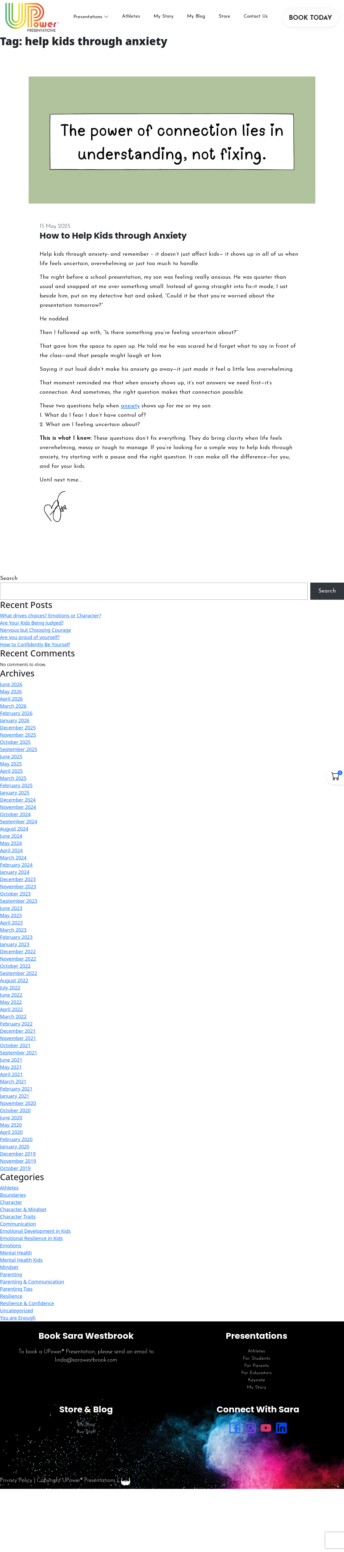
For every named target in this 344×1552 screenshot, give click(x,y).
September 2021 (18, 1052)
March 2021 (13, 1081)
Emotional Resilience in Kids (31, 1238)
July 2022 (10, 987)
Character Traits (18, 1216)
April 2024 (11, 850)
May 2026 (11, 691)
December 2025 (18, 727)
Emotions (10, 1245)
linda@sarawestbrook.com (86, 1360)
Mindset (9, 1267)
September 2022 (18, 973)
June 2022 (11, 995)
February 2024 (16, 865)
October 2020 (15, 1110)
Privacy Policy (16, 1480)
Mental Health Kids (21, 1260)
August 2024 (14, 828)
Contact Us (256, 16)
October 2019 (15, 1168)
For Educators (256, 1372)
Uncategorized (16, 1310)
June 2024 (11, 836)
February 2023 (16, 937)
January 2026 (14, 720)
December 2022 (18, 951)
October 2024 (15, 814)
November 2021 (18, 1038)
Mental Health (16, 1252)
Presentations (87, 17)
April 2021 (11, 1074)
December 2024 (18, 800)
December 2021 (18, 1031)
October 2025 (15, 742)
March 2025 (13, 778)
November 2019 (18, 1161)
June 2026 (11, 684)
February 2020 (16, 1139)
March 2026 (13, 706)
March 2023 (13, 930)
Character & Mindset (23, 1209)
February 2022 (16, 1023)
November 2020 (18, 1103)
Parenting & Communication (32, 1281)
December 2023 (18, 879)
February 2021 (16, 1088)
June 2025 (11, 756)
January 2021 (14, 1096)
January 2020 (14, 1146)
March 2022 (13, 1016)
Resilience (11, 1296)
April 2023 (11, 922)
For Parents (256, 1365)
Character (11, 1202)
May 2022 (11, 1002)
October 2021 (15, 1045)
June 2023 (11, 908)
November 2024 (18, 807)
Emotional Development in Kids (35, 1231)
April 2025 (11, 771)
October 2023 (15, 893)
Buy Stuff (86, 1431)
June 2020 (11, 1117)
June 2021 (11, 1060)
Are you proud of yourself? (30, 637)
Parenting (11, 1274)
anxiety (130, 406)
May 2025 (11, 763)
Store (224, 16)
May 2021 (11, 1067)
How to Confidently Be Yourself (35, 644)
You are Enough (18, 1317)
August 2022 (14, 980)
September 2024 (18, 821)
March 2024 (13, 857)
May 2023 (11, 915)
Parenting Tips (16, 1289)
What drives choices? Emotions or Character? (50, 615)
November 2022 (18, 958)
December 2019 (18, 1153)
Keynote (256, 1380)
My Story (164, 16)
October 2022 (15, 966)
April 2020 (11, 1132)
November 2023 (18, 886)
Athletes (131, 16)
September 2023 (18, 901)
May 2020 (11, 1125)
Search (9, 578)
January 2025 (14, 792)
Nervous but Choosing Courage (35, 630)
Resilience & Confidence (27, 1303)
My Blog (196, 16)
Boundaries (13, 1195)
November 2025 (18, 735)
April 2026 (11, 698)
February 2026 (16, 713)
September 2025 (18, 749)
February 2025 (16, 785)
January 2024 (14, 872)
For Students (256, 1358)
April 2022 (11, 1009)
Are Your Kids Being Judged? (32, 623)
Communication (18, 1224)
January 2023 (14, 944)
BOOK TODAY (310, 18)
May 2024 (11, 843)
